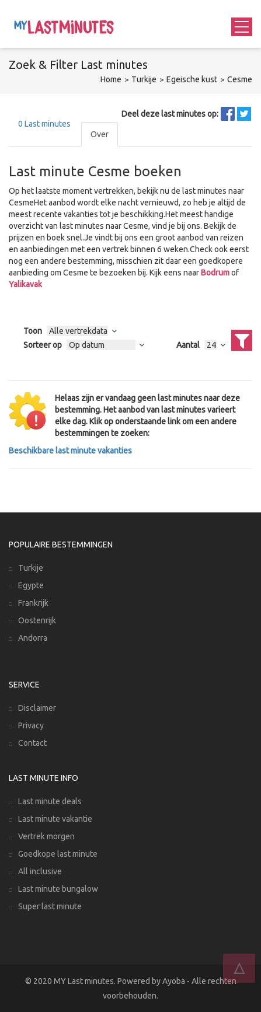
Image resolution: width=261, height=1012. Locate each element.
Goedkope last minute (58, 854)
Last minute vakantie (55, 818)
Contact (32, 743)
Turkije (143, 79)
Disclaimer (37, 708)
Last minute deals (50, 801)
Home (110, 79)
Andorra (32, 638)
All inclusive (40, 871)
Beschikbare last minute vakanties (70, 450)
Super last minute (50, 906)
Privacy (31, 725)
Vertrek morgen (46, 836)
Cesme (239, 79)
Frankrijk (33, 603)
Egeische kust (191, 79)
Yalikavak (25, 284)
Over (100, 134)
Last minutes (44, 123)
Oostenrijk (37, 620)
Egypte (31, 585)
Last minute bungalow (58, 889)
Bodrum (215, 272)
